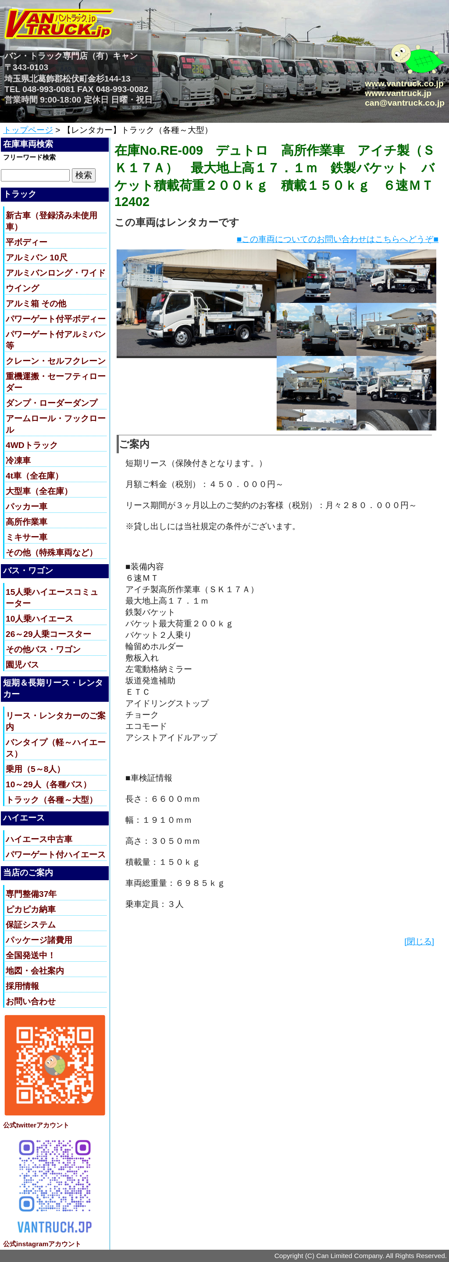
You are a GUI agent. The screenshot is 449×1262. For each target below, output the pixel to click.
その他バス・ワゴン (43, 649)
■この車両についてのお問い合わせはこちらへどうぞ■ (337, 239)
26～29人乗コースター (48, 634)
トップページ (28, 130)
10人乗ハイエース (39, 618)
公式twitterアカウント (36, 1125)
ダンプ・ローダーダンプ (51, 403)
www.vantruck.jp (398, 93)
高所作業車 (26, 521)
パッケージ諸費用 (39, 940)
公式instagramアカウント (42, 1244)
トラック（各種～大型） (51, 799)
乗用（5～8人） (35, 769)
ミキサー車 (26, 537)
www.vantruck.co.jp (404, 83)
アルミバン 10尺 (37, 257)
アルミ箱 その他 (36, 303)
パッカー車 (26, 506)
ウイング (22, 288)
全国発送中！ (31, 955)
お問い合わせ (31, 1001)
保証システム (31, 924)
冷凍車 (18, 460)
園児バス (22, 664)
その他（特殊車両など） (51, 552)
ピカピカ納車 (31, 909)
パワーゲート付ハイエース (56, 854)
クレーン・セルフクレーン (56, 361)
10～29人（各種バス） (48, 784)
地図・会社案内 (35, 970)
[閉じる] (419, 941)
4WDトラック (32, 445)
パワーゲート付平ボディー (56, 318)
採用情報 (22, 986)
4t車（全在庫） (34, 475)
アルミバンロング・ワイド (56, 272)
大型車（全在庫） (39, 491)
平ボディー (26, 242)
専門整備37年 (31, 894)
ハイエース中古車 (39, 839)
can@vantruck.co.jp (405, 102)
